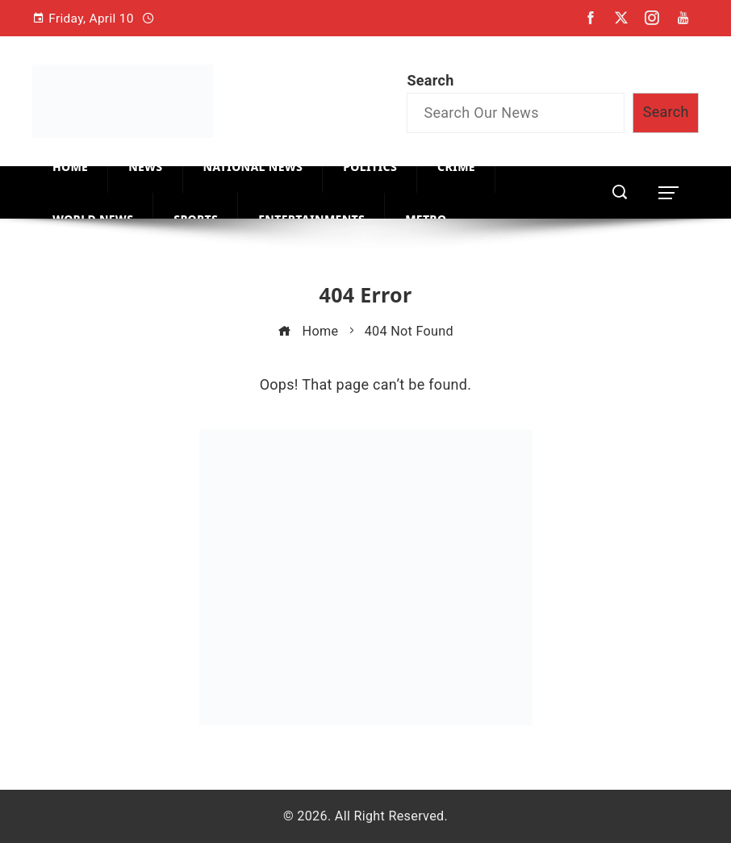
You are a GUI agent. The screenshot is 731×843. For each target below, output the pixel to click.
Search (430, 80)
